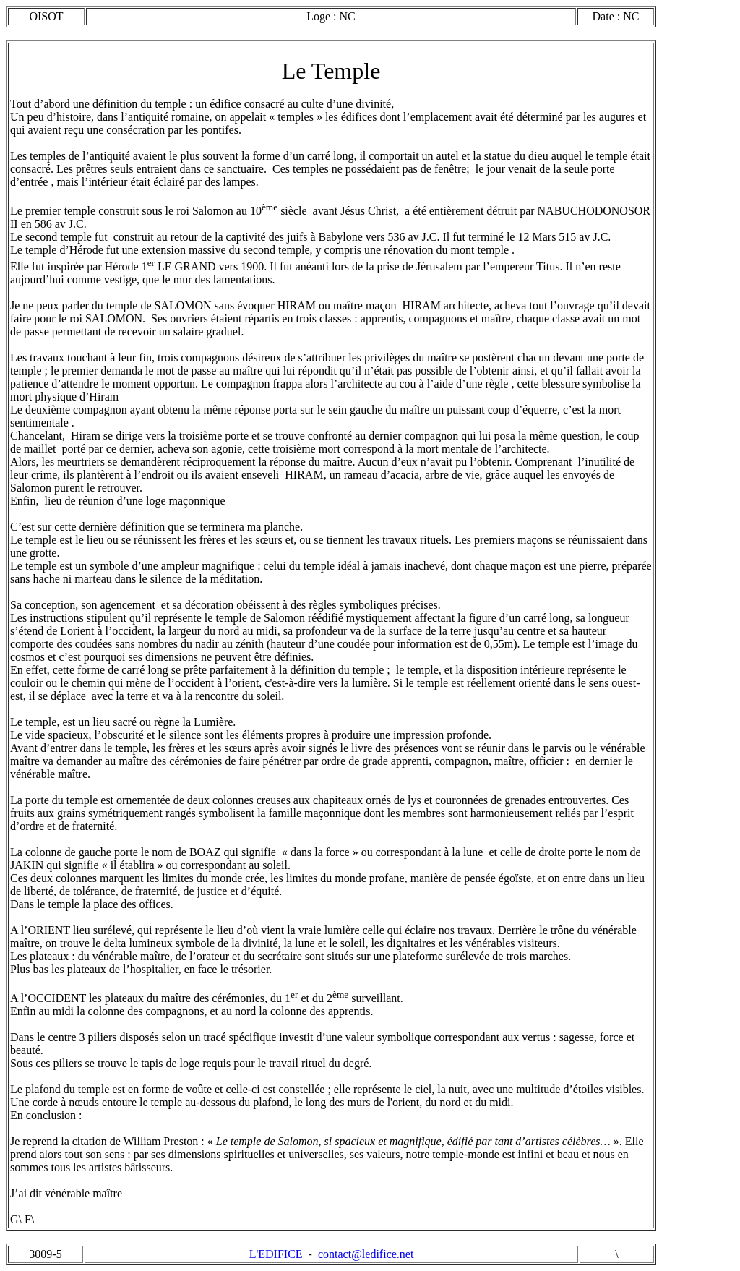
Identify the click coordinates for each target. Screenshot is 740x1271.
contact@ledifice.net (365, 1254)
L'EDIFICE (276, 1254)
